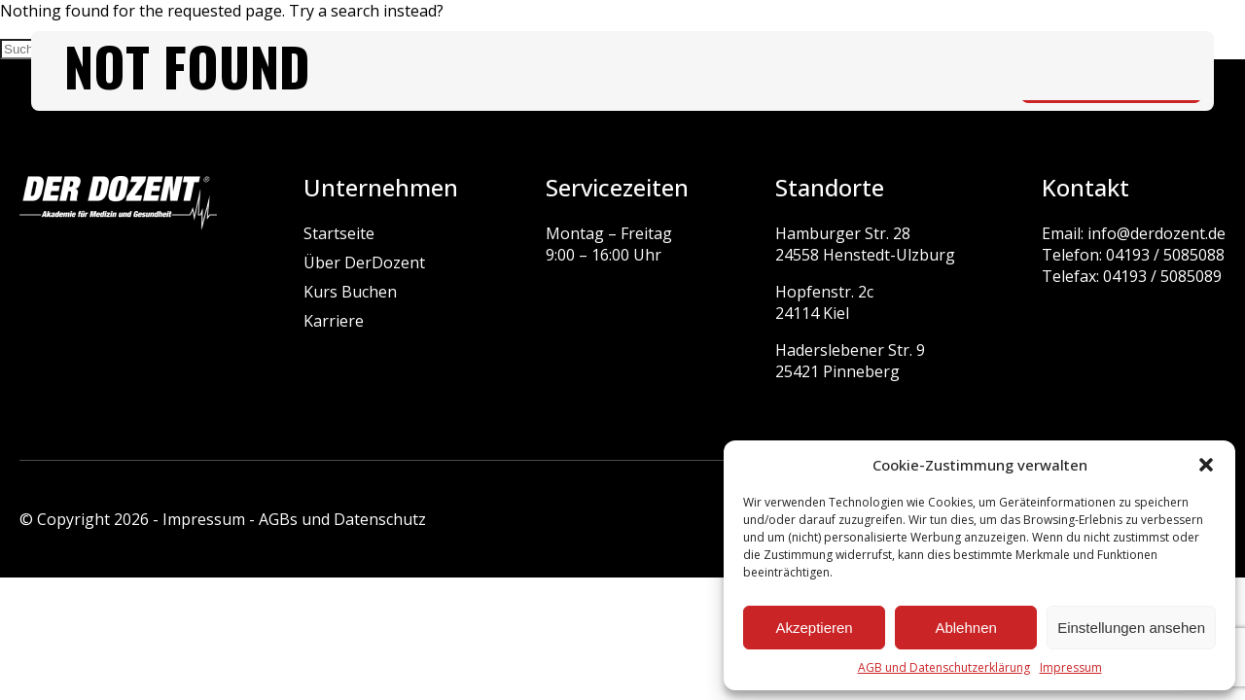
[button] (1206, 464)
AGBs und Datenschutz (342, 519)
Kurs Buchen (350, 291)
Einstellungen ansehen (1131, 627)
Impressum (1071, 667)
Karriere (333, 321)
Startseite (338, 233)
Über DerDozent (364, 262)
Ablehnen (965, 627)
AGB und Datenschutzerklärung (944, 667)
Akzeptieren (813, 627)
